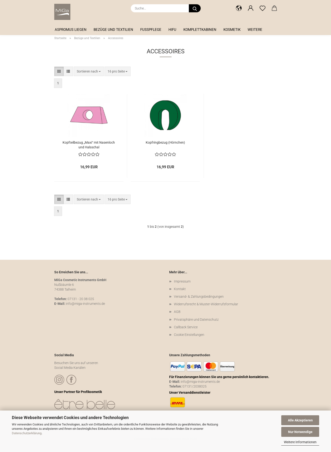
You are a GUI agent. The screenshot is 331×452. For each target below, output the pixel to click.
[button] (239, 8)
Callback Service (186, 327)
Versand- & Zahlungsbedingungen (199, 296)
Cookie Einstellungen (189, 335)
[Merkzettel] (262, 8)
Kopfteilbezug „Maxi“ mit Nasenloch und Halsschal (89, 144)
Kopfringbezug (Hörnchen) (165, 142)
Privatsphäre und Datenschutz (196, 319)
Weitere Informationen (300, 442)
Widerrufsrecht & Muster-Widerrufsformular (206, 304)
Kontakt (180, 289)
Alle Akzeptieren (300, 420)
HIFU (172, 29)
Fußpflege (150, 29)
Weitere (255, 29)
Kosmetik (231, 29)
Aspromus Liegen (70, 29)
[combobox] (89, 71)
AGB (177, 312)
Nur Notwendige (300, 432)
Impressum (182, 281)
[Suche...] (195, 8)
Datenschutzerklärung (26, 433)
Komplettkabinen (199, 29)
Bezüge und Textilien (113, 29)
